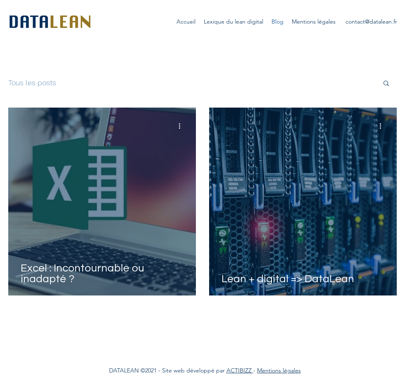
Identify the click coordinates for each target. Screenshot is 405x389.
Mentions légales (279, 370)
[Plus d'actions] (182, 126)
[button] (386, 83)
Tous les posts (32, 82)
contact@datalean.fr (371, 21)
